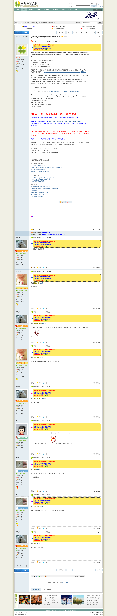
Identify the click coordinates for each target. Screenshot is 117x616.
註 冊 (99, 4)
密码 (70, 6)
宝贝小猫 (18, 237)
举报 (94, 229)
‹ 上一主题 (18, 566)
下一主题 (24, 566)
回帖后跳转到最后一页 (48, 589)
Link (39, 576)
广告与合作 (61, 610)
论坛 (24, 10)
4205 (22, 301)
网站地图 (74, 610)
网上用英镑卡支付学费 (37, 194)
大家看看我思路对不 (37, 196)
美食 (69, 10)
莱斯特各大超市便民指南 (59, 26)
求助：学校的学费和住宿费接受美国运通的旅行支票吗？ (47, 167)
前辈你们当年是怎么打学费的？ (40, 171)
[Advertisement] (47, 16)
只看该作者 (48, 41)
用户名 (71, 3)
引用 (40, 229)
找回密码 (100, 6)
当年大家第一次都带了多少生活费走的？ (42, 177)
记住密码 (94, 4)
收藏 (63, 202)
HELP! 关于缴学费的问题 (38, 165)
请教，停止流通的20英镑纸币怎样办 (41, 179)
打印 (60, 41)
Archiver (92, 612)
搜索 (100, 22)
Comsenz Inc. (23, 614)
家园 (76, 10)
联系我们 (67, 610)
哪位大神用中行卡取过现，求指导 (40, 186)
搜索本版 (78, 22)
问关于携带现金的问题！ (38, 181)
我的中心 (96, 9)
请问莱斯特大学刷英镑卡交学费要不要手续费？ (44, 188)
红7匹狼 (47, 604)
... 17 (93, 32)
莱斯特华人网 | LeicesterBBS (16, 22)
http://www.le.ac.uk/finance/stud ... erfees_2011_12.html (65, 121)
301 (22, 264)
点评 (34, 267)
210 (22, 484)
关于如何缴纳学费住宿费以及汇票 (49, 37)
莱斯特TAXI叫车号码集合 (89, 28)
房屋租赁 (46, 10)
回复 (34, 229)
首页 (18, 10)
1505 (22, 68)
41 (22, 451)
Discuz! (22, 612)
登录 (63, 582)
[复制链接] (66, 37)
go (99, 37)
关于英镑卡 (34, 190)
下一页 (98, 32)
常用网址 (55, 10)
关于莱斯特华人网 (45, 610)
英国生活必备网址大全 (29, 28)
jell (16, 420)
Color (34, 576)
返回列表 (61, 32)
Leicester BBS (99, 612)
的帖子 (38, 283)
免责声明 (54, 610)
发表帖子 (82, 576)
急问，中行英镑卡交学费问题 (39, 192)
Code (43, 576)
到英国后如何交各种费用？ (38, 169)
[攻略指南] (34, 37)
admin (17, 41)
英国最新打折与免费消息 (59, 28)
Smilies (46, 576)
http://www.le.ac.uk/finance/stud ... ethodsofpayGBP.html (64, 91)
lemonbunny (19, 271)
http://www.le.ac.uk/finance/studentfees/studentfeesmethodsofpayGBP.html (65, 72)
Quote (41, 576)
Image (37, 576)
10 (89, 32)
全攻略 (31, 10)
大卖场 (38, 10)
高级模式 (75, 576)
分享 (70, 202)
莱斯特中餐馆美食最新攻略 (88, 26)
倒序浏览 (55, 41)
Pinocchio (18, 457)
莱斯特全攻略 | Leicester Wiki (30, 22)
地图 (63, 10)
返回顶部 (98, 229)
